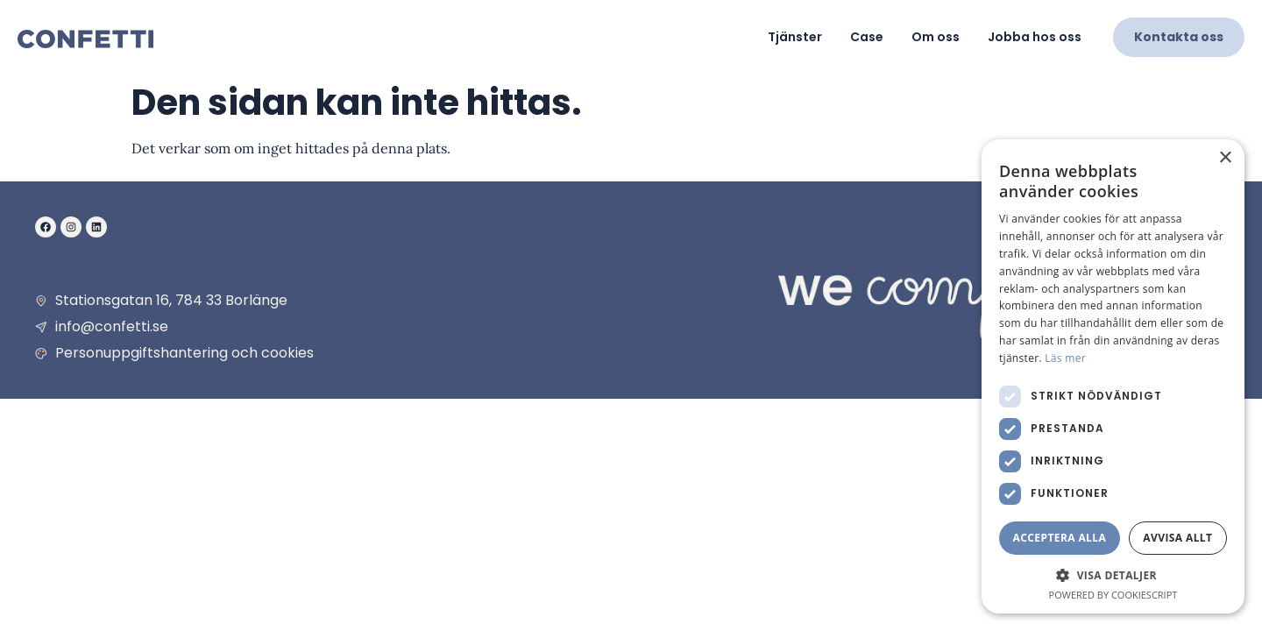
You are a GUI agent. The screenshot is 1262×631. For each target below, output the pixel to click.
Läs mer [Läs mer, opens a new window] (1065, 358)
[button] (1113, 575)
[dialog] (1113, 376)
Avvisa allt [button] (1177, 537)
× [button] (1224, 158)
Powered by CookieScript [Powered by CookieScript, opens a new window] (1113, 594)
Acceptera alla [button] (1060, 537)
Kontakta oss (1178, 37)
